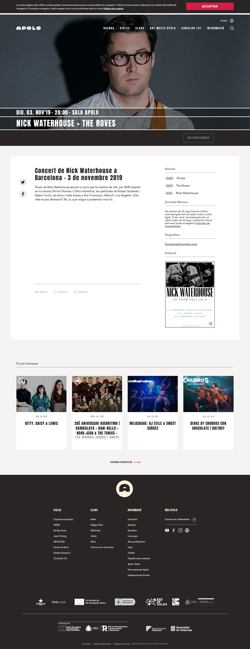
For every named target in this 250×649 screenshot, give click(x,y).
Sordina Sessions (62, 551)
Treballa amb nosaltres (139, 557)
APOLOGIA (59, 540)
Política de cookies (113, 8)
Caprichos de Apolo (63, 518)
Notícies (132, 524)
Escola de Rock (61, 546)
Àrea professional (136, 540)
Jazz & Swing (60, 535)
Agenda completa (125, 461)
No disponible (198, 136)
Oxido (94, 535)
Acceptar (210, 7)
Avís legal (86, 642)
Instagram (63, 290)
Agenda (108, 27)
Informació (215, 27)
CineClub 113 (191, 27)
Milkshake (95, 529)
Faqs (130, 546)
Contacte (132, 518)
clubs (140, 27)
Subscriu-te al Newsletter (177, 518)
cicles (125, 27)
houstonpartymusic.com (181, 243)
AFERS (57, 524)
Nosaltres (132, 529)
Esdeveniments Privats (139, 574)
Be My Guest (60, 529)
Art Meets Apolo (163, 27)
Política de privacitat (102, 642)
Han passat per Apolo (138, 568)
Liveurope (132, 535)
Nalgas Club (97, 524)
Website (43, 290)
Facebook (82, 290)
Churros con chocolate (102, 546)
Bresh (93, 518)
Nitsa (93, 540)
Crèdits (131, 551)
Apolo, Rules (134, 563)
